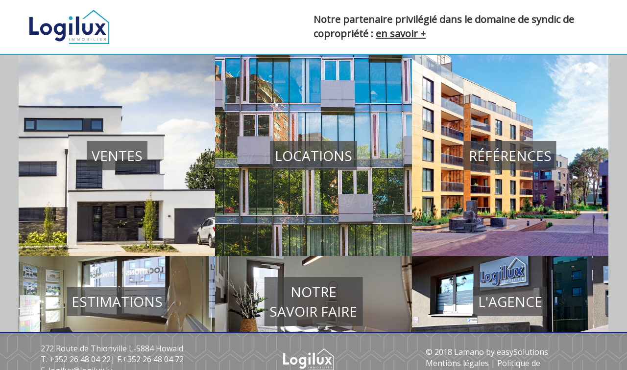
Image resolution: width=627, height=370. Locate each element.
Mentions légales (457, 363)
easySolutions (522, 352)
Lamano (469, 352)
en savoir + (401, 33)
